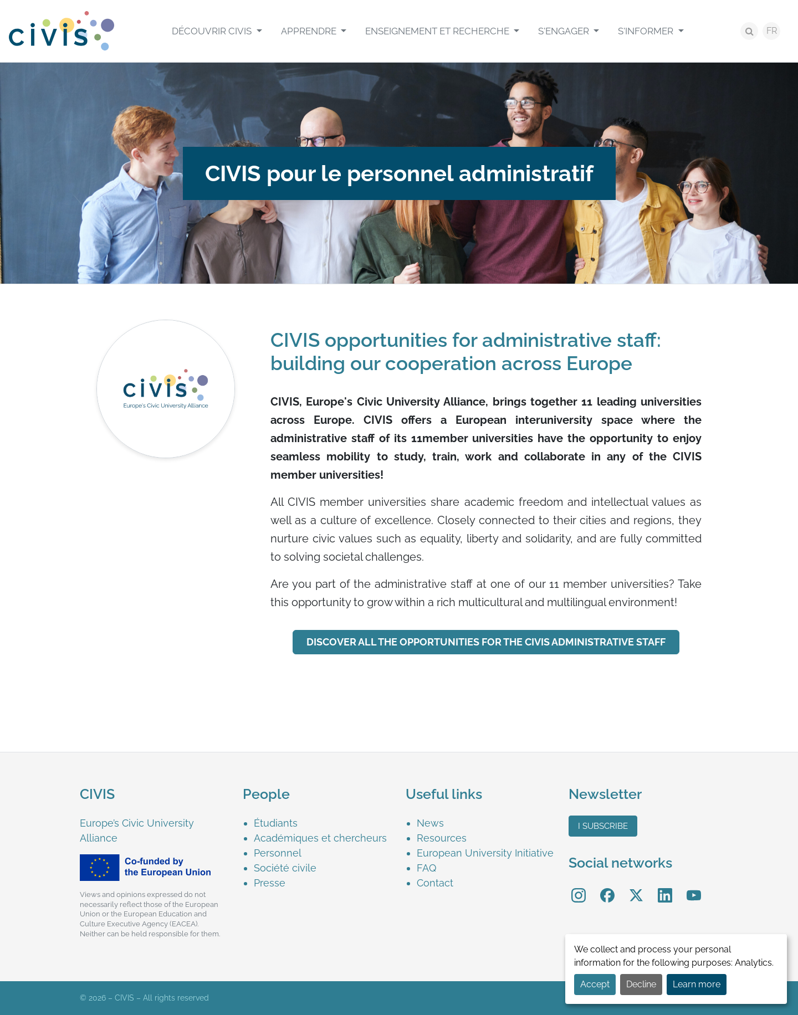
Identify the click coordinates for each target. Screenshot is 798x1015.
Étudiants (276, 823)
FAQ (426, 868)
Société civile (285, 868)
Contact (435, 883)
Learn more (696, 984)
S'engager (564, 31)
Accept (595, 984)
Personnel (277, 853)
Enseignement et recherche (438, 31)
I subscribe (603, 826)
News (430, 823)
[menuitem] (217, 31)
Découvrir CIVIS (213, 31)
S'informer (647, 31)
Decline (641, 984)
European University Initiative (485, 853)
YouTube (694, 887)
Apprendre (310, 31)
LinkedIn (665, 887)
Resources (442, 838)
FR (771, 30)
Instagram (578, 887)
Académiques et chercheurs (320, 838)
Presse (269, 883)
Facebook (607, 887)
